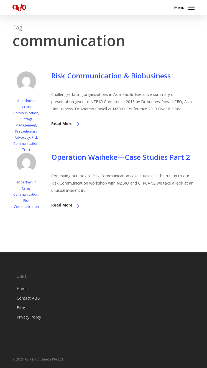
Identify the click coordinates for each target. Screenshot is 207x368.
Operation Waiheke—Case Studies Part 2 (120, 157)
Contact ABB (28, 298)
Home (22, 288)
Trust (26, 149)
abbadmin (24, 100)
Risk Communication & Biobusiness (111, 76)
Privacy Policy (29, 317)
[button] (184, 6)
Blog (21, 307)
